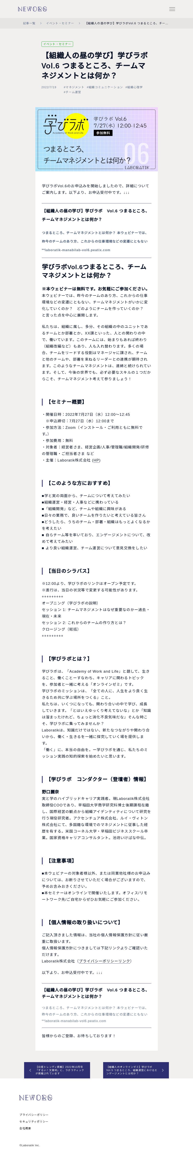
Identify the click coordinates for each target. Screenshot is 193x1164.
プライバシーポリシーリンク (104, 961)
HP (96, 460)
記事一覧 (29, 23)
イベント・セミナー (60, 23)
